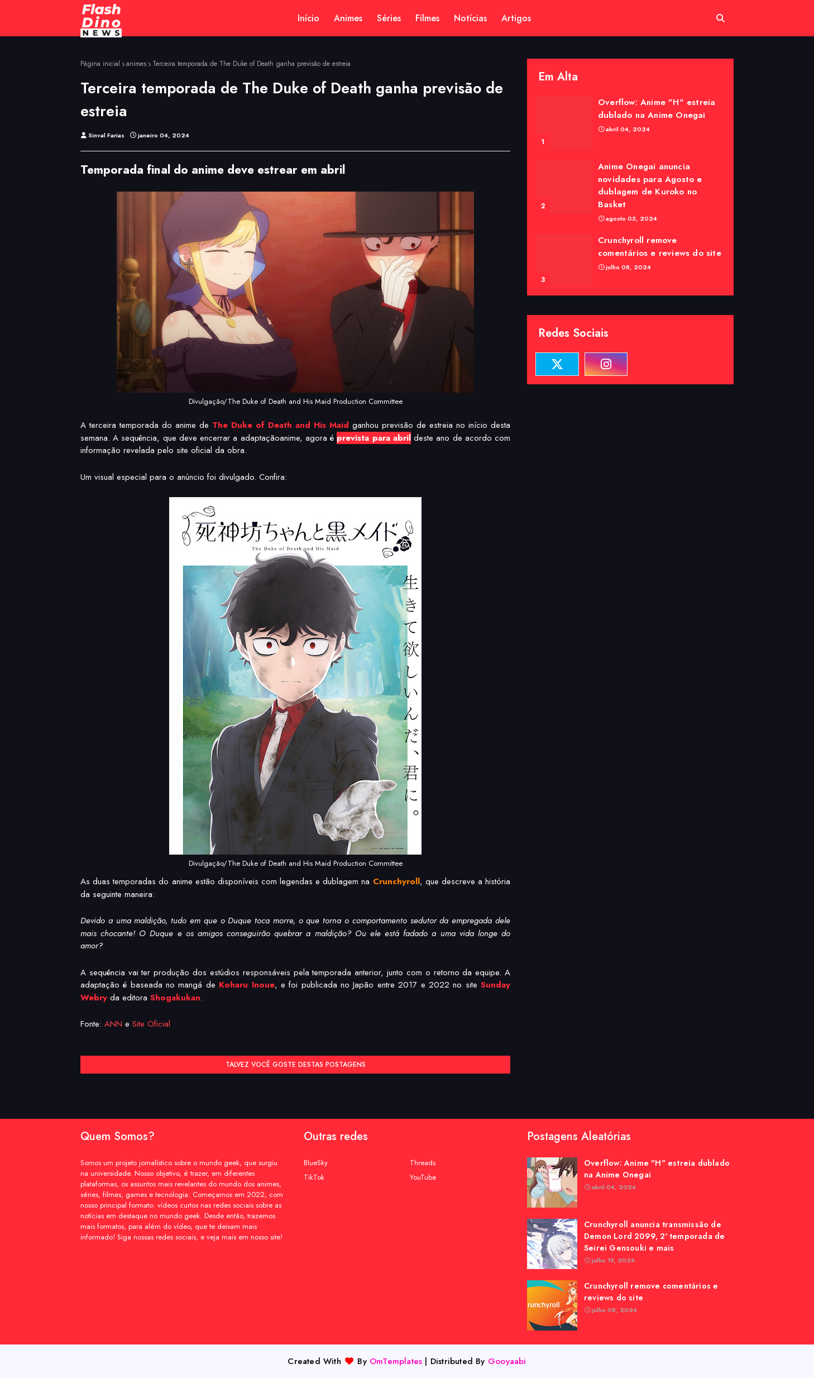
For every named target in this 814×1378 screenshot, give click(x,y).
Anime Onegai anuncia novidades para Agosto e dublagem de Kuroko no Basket (650, 185)
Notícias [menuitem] (470, 18)
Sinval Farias (106, 135)
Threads (422, 1162)
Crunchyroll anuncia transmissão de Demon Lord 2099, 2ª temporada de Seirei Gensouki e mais (654, 1236)
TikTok (314, 1177)
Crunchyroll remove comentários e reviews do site (659, 246)
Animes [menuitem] (348, 18)
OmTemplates (396, 1361)
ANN (113, 1024)
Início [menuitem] (308, 18)
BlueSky (316, 1162)
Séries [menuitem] (389, 18)
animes (136, 64)
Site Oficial (151, 1024)
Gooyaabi (507, 1361)
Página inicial (100, 64)
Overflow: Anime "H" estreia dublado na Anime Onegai (656, 108)
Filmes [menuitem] (427, 18)
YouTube (423, 1177)
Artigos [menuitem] (516, 18)
